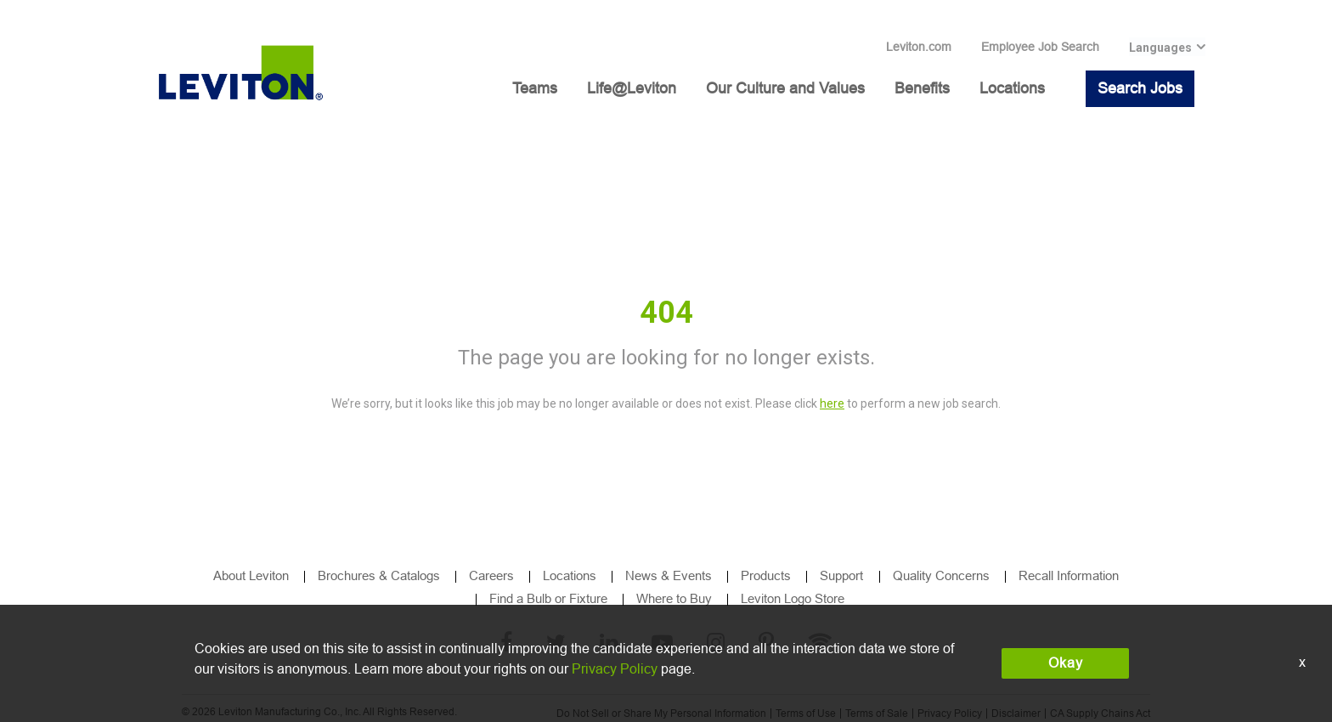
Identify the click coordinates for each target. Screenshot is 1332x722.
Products (766, 575)
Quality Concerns (941, 575)
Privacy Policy (949, 713)
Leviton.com (918, 47)
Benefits (922, 88)
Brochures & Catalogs (379, 575)
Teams (534, 88)
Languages (1160, 47)
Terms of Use (806, 713)
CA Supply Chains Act (1100, 713)
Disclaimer (1016, 713)
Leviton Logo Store (792, 598)
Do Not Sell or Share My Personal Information (661, 713)
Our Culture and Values (785, 88)
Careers (491, 575)
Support (843, 575)
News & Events (668, 575)
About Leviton (251, 575)
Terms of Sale (876, 713)
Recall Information (1069, 575)
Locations (1012, 88)
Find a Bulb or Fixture (548, 598)
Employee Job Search (1040, 47)
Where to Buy (674, 598)
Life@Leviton (631, 88)
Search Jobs (1140, 88)
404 (666, 312)
